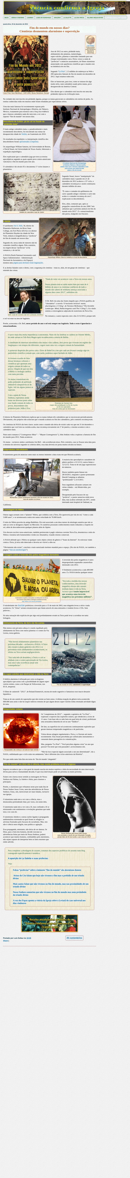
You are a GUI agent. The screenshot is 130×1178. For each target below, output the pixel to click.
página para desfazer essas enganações (28, 263)
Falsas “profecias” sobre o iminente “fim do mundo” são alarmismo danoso (47, 870)
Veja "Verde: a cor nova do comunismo (32, 601)
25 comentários (74, 938)
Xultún (24, 134)
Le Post (62, 71)
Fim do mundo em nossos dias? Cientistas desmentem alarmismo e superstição (50, 29)
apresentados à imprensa (28, 142)
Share (5, 941)
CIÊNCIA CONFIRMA (17, 17)
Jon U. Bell (18, 226)
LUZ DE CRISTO (79, 17)
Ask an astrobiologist (18, 550)
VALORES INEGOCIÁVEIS (95, 17)
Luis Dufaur (90, 46)
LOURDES (30, 17)
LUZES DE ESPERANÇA (43, 17)
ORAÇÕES (57, 17)
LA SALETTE (67, 17)
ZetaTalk (21, 605)
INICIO (6, 17)
